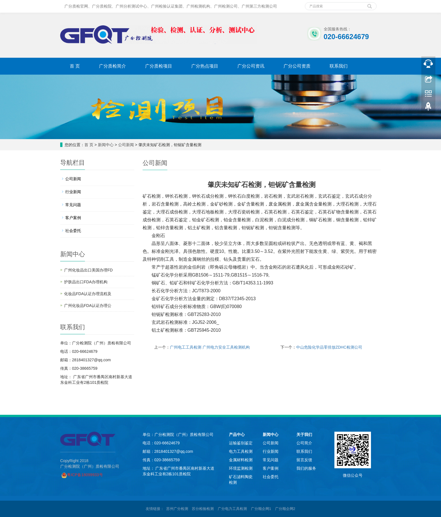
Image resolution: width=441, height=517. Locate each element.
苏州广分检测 (177, 509)
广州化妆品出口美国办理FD (88, 270)
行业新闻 (73, 192)
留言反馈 (304, 460)
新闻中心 (106, 144)
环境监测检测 (241, 468)
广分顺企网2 (285, 509)
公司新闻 (126, 144)
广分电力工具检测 (232, 509)
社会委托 (73, 230)
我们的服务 (306, 468)
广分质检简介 (112, 66)
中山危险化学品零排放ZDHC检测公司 (329, 347)
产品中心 (237, 434)
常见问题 (73, 204)
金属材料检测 (241, 460)
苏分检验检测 (203, 509)
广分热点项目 (204, 66)
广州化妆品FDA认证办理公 (87, 305)
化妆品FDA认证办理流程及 (87, 293)
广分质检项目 (158, 66)
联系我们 (339, 66)
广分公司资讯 (250, 66)
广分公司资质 (297, 66)
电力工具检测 (241, 451)
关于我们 (304, 434)
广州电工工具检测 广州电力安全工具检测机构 (210, 347)
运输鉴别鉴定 (241, 443)
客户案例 (73, 217)
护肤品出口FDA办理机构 (85, 282)
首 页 (75, 66)
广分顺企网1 (261, 509)
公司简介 (304, 443)
